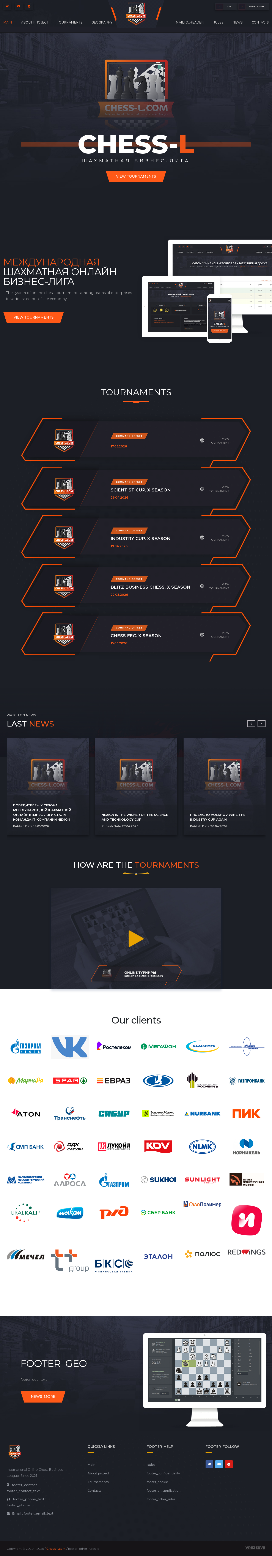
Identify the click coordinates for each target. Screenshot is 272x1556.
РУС (224, 6)
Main (7, 22)
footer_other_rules (161, 1499)
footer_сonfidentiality (163, 1473)
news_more (43, 1397)
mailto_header (190, 22)
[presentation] (251, 723)
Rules (218, 22)
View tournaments (136, 176)
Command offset (129, 436)
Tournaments (69, 22)
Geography (101, 22)
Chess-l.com (56, 1549)
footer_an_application (164, 1491)
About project (34, 22)
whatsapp (251, 6)
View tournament (214, 440)
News (238, 22)
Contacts (260, 22)
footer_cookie (157, 1482)
